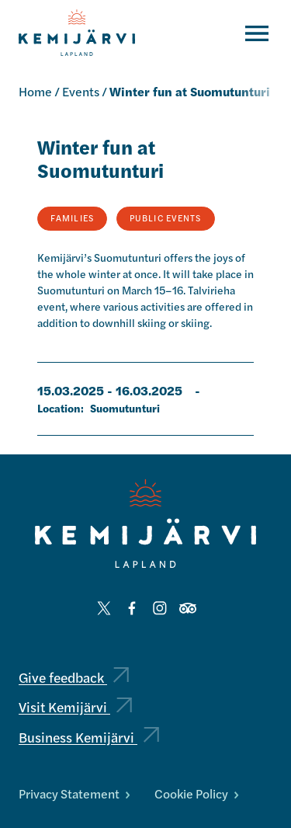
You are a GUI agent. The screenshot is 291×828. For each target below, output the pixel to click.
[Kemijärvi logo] (145, 523)
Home (35, 91)
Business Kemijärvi (89, 736)
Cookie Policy (196, 793)
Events (80, 91)
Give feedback (74, 677)
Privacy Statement (74, 793)
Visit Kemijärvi (75, 706)
